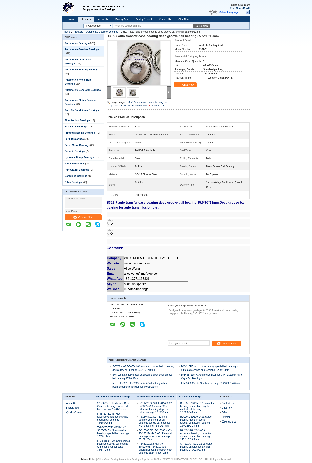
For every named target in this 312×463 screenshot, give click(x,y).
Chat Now (235, 8)
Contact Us (165, 19)
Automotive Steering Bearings (82, 69)
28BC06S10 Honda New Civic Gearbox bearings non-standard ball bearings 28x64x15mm (114, 406)
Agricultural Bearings (77, 169)
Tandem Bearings (75, 163)
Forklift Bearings (74, 139)
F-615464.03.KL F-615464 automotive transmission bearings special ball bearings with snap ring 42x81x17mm (154, 421)
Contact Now (83, 217)
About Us (103, 19)
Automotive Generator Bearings (83, 90)
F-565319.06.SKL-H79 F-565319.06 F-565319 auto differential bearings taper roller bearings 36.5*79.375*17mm (155, 448)
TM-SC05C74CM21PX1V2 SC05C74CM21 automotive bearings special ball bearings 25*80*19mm (113, 432)
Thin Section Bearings (77, 120)
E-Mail (225, 412)
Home (71, 19)
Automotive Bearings (77, 43)
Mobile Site (229, 421)
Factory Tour (122, 19)
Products (86, 19)
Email (246, 8)
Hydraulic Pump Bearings (79, 157)
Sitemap (226, 417)
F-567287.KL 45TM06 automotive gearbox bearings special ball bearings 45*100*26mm (112, 418)
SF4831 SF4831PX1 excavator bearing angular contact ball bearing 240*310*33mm (196, 446)
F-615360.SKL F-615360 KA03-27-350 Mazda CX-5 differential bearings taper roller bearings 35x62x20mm (155, 435)
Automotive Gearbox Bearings (102, 31)
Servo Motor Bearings (77, 145)
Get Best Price (158, 105)
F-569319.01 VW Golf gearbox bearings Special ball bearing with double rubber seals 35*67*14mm (113, 445)
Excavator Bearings (76, 126)
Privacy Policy (88, 459)
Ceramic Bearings (75, 151)
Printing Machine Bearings (80, 132)
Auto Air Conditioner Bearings (82, 110)
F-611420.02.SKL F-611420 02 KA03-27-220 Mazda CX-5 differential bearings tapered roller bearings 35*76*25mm (155, 408)
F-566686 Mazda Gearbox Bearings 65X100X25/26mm (210, 383)
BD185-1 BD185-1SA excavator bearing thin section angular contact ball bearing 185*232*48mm (197, 408)
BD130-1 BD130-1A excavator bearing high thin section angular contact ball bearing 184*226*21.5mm (196, 421)
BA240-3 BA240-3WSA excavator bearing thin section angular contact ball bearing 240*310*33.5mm (196, 435)
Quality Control (144, 19)
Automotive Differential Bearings (156, 396)
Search (203, 25)
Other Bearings (73, 182)
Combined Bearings (76, 176)
